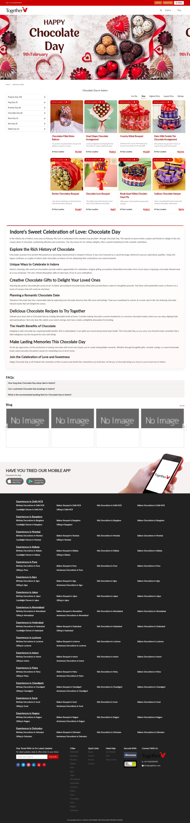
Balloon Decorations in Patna (149, 672)
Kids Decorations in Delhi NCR (109, 505)
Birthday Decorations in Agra (27, 581)
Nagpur (73, 806)
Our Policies (110, 752)
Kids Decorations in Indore (107, 657)
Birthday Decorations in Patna (28, 672)
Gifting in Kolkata (63, 555)
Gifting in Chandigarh (24, 691)
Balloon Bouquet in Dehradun (68, 732)
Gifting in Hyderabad (65, 630)
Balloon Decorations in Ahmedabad (151, 611)
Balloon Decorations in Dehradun (150, 732)
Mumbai (73, 760)
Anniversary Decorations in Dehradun (72, 736)
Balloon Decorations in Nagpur (149, 717)
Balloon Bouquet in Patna (67, 672)
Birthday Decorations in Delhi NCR (30, 505)
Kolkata (73, 763)
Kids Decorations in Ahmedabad (110, 611)
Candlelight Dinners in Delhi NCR (29, 509)
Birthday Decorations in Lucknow (29, 641)
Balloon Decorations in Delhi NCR (151, 505)
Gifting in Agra (22, 585)
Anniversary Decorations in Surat (70, 706)
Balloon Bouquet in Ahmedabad (69, 611)
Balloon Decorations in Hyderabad (151, 626)
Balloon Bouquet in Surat (67, 702)
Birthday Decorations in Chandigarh (30, 687)
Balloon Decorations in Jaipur (149, 596)
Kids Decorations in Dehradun (109, 732)
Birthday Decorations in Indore (28, 657)
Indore (72, 791)
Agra (72, 771)
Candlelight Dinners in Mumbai (28, 540)
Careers (91, 756)
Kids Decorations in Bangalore (109, 520)
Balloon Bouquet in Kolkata (67, 551)
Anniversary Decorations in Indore (70, 661)
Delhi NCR (74, 752)
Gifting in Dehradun (24, 736)
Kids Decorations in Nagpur (108, 717)
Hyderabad (74, 783)
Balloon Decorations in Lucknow (150, 641)
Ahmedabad (75, 779)
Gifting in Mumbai (64, 540)
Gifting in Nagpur (23, 721)
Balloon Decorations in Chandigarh (151, 687)
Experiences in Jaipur (27, 592)
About (90, 752)
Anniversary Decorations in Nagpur (71, 721)
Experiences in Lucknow (28, 637)
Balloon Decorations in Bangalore (150, 520)
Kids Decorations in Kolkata (108, 551)
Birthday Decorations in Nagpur (29, 717)
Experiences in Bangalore (29, 516)
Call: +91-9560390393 (14, 3)
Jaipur (72, 775)
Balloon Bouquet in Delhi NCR (69, 505)
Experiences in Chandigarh (30, 683)
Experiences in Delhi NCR (29, 501)
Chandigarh (74, 799)
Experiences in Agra (26, 577)
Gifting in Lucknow (23, 646)
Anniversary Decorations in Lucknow (71, 646)
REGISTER (168, 3)
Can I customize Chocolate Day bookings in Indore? (31, 389)
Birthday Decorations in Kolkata (29, 551)
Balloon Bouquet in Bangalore (68, 520)
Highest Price (154, 96)
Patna (72, 795)
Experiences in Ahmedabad (30, 607)
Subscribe (53, 757)
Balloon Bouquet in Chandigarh (69, 687)
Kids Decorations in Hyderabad (109, 626)
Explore (168, 10)
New (143, 96)
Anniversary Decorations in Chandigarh (72, 691)
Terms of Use (111, 760)
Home (8, 84)
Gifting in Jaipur (63, 600)
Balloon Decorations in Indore (149, 657)
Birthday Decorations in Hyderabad (30, 626)
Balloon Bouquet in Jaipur (67, 596)
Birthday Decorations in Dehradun (30, 732)
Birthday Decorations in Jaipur (28, 596)
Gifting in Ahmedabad (25, 615)
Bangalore (74, 756)
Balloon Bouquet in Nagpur (67, 717)
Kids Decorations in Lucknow (108, 641)
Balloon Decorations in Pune (148, 566)
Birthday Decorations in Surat (28, 702)
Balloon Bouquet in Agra (66, 581)
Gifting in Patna (22, 676)
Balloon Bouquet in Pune (66, 566)
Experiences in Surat (26, 698)
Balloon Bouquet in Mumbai (68, 536)
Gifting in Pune (22, 570)
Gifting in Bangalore (64, 525)
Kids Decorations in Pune (107, 566)
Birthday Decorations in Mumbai (29, 536)
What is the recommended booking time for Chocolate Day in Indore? (39, 394)
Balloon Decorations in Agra (148, 581)
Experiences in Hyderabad (29, 622)
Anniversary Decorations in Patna (70, 676)
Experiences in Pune (26, 562)
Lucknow (73, 787)
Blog (179, 10)
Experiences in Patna (27, 667)
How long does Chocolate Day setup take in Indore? (31, 383)
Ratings (181, 96)
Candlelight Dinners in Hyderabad (29, 630)
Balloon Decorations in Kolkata (149, 551)
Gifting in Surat (22, 706)
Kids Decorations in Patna (107, 672)
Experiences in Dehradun (29, 728)
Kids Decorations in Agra (107, 581)
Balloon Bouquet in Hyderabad (69, 626)
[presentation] (6, 427)
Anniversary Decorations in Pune (70, 570)
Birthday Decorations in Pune (28, 566)
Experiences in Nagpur (28, 713)
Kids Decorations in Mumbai (108, 536)
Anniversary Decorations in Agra (69, 585)
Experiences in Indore (27, 652)
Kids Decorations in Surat (107, 702)
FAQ (107, 756)
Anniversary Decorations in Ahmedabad (72, 615)
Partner (91, 760)
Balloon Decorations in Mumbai (150, 536)
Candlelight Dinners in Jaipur (27, 600)
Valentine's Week (18, 84)
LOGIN (158, 3)
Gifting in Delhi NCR (65, 509)
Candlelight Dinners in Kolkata (28, 555)
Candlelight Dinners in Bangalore (29, 525)
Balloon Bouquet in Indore (67, 657)
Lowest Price (169, 96)
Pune (72, 767)
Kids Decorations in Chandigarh (109, 687)
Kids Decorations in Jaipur (107, 596)
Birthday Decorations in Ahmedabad (30, 611)
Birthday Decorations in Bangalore (30, 520)
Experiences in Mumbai (28, 531)
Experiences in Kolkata (27, 546)
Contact (91, 763)
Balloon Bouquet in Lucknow (68, 641)
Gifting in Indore (22, 661)
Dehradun (74, 810)
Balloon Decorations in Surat (149, 702)
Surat (72, 802)
